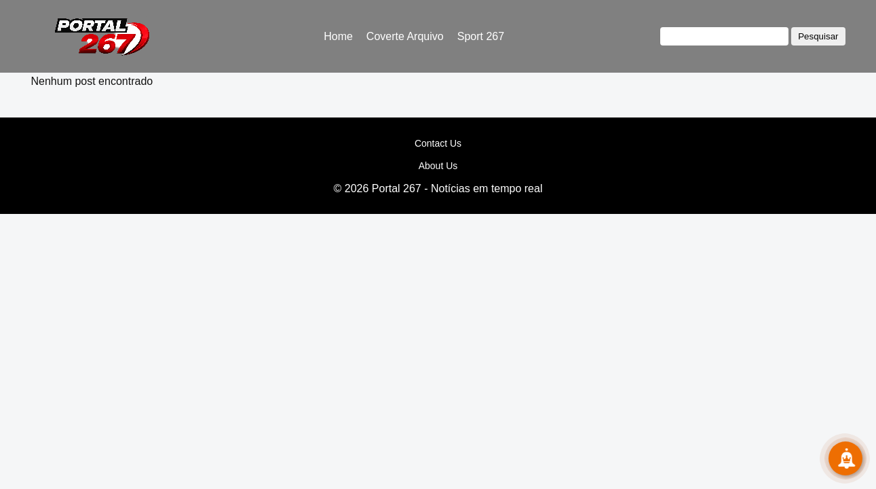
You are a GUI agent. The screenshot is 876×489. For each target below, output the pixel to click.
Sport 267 (480, 36)
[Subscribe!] (845, 458)
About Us (438, 165)
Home (338, 36)
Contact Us (438, 143)
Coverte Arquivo (405, 36)
